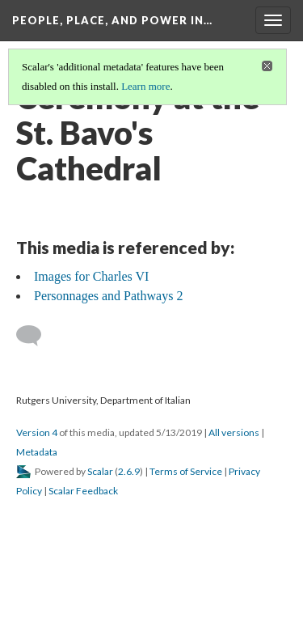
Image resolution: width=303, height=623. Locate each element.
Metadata (36, 452)
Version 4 (36, 432)
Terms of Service (185, 471)
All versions (233, 432)
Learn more (145, 86)
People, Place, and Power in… (112, 20)
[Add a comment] (36, 335)
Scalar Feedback (83, 491)
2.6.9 (129, 471)
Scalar (100, 471)
